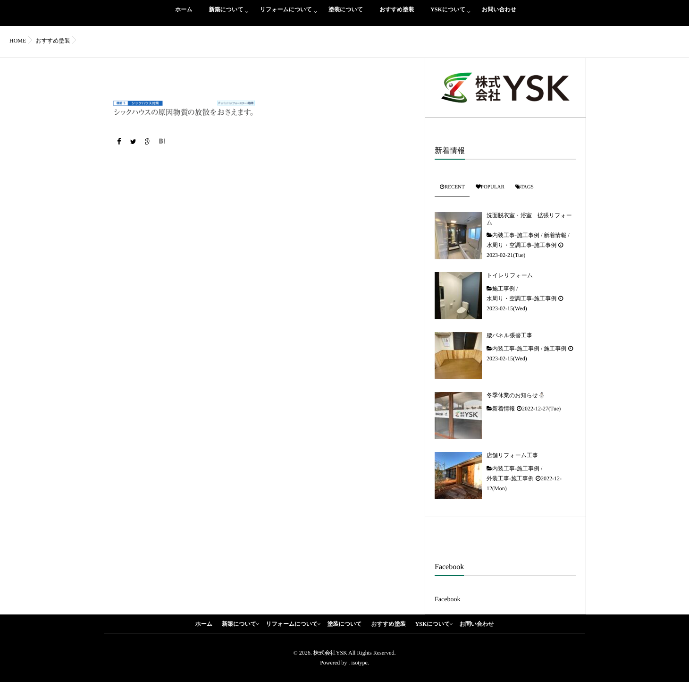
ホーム (184, 15)
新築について (226, 15)
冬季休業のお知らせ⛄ (516, 395)
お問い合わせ (499, 15)
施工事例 (503, 288)
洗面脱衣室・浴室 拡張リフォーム (529, 218)
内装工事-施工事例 (515, 235)
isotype (359, 662)
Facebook (447, 599)
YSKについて (447, 15)
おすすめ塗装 (396, 15)
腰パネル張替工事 (509, 335)
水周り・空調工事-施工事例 (521, 245)
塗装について (345, 15)
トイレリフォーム (510, 275)
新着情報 (555, 235)
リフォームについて (286, 15)
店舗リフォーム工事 (512, 455)
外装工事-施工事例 (510, 478)
